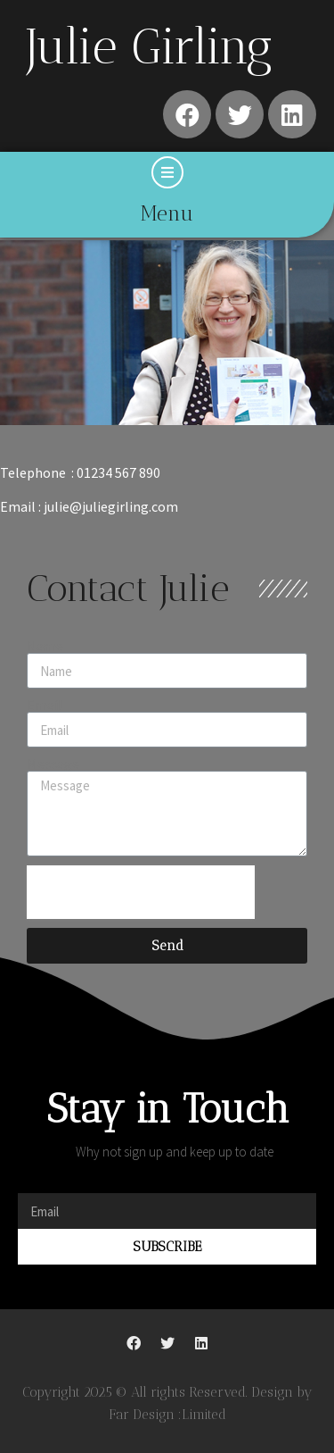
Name (45, 646)
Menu (167, 213)
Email (44, 704)
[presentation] (141, 892)
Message (53, 763)
